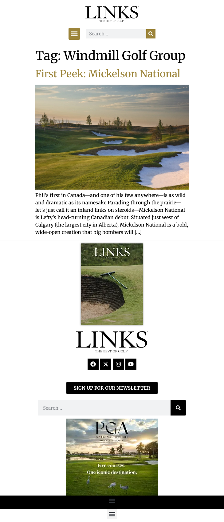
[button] (74, 34)
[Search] (150, 33)
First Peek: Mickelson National (107, 74)
